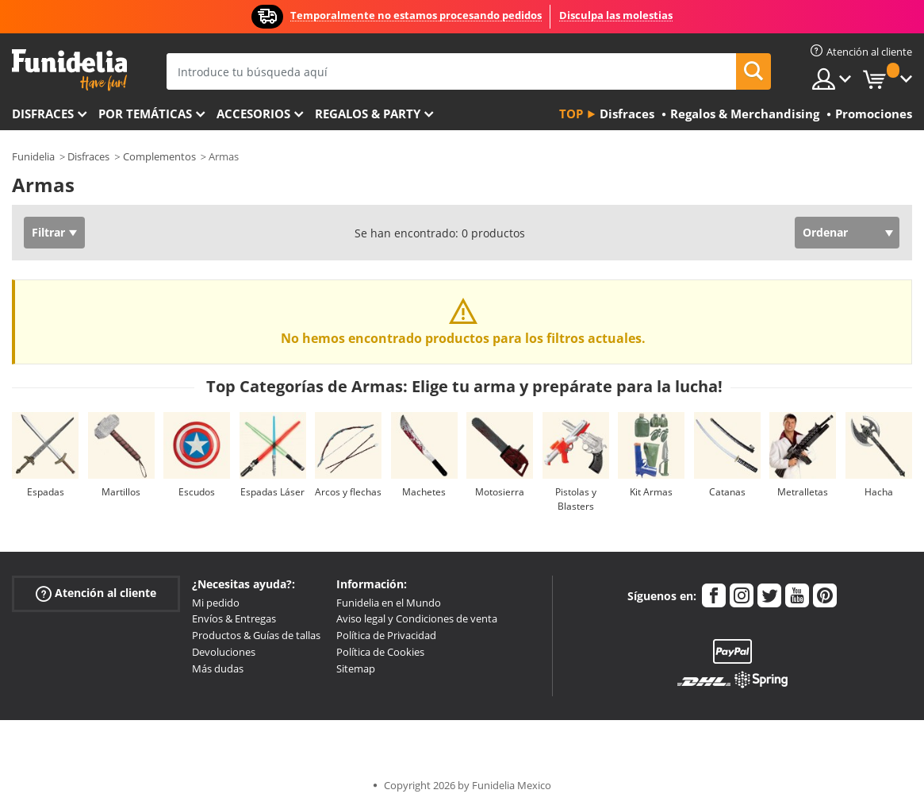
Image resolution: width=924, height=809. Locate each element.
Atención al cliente (96, 592)
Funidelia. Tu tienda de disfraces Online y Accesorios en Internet (69, 70)
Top (571, 113)
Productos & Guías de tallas (256, 635)
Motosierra (499, 492)
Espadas (45, 492)
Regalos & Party (367, 113)
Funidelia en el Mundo (388, 602)
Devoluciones (223, 652)
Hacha (879, 492)
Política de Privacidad (386, 635)
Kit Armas (651, 492)
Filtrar (48, 232)
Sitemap (355, 668)
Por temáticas (145, 113)
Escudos (196, 492)
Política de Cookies (380, 652)
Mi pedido (216, 602)
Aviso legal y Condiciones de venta (416, 618)
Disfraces (43, 113)
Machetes (424, 492)
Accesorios (253, 113)
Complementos (159, 156)
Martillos (121, 492)
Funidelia (33, 156)
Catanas (727, 492)
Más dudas (217, 668)
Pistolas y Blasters (575, 499)
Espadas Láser (272, 492)
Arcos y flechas (348, 492)
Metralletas (802, 492)
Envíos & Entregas (234, 618)
